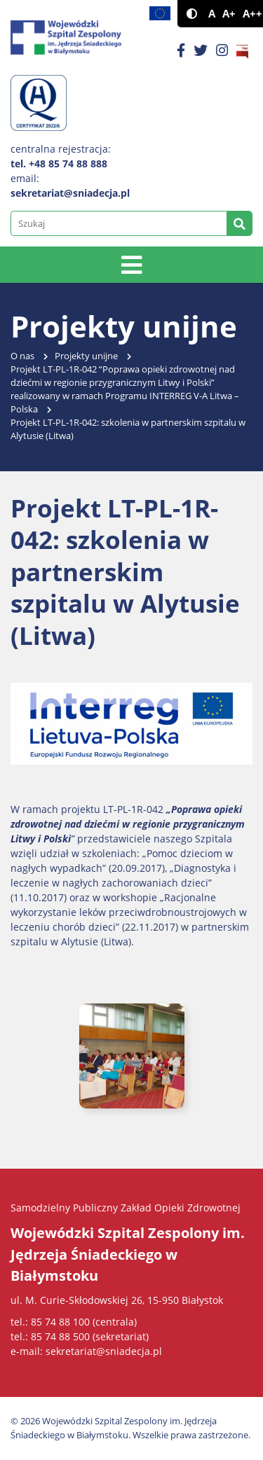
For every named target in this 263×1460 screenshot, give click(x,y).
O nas (22, 356)
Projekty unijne (86, 356)
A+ (229, 13)
